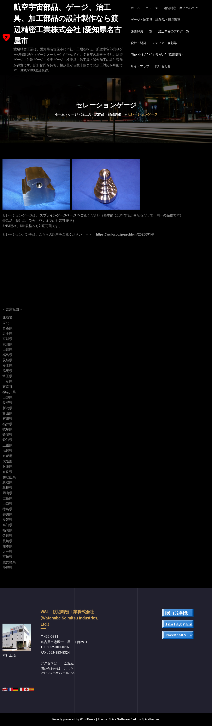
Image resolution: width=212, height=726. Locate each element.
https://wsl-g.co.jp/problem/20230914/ (125, 234)
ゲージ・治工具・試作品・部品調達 (96, 114)
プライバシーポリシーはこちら (58, 672)
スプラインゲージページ (58, 215)
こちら (69, 663)
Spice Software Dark (123, 719)
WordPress (87, 719)
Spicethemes (151, 719)
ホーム (60, 114)
